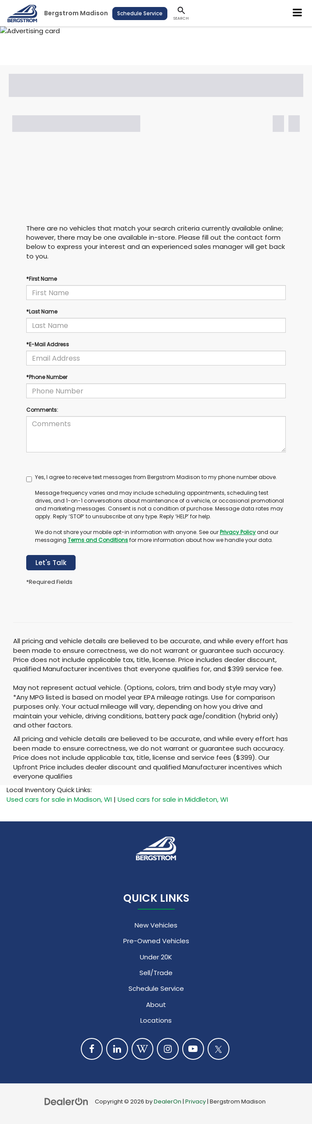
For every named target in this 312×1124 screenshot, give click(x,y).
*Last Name (41, 311)
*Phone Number (46, 377)
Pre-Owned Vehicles (156, 940)
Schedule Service (140, 13)
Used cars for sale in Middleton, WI (173, 799)
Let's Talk (50, 562)
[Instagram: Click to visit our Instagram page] (167, 1049)
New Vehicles (156, 925)
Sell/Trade (156, 972)
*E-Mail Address (47, 344)
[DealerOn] (66, 1101)
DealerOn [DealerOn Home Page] (167, 1101)
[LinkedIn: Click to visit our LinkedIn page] (117, 1049)
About (156, 1004)
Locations (156, 1020)
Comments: (42, 410)
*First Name (41, 279)
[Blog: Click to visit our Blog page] (142, 1049)
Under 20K (156, 957)
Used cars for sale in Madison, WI (59, 799)
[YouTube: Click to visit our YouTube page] (193, 1049)
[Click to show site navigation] (297, 13)
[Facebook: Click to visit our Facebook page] (91, 1049)
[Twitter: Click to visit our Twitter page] (218, 1049)
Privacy (195, 1101)
